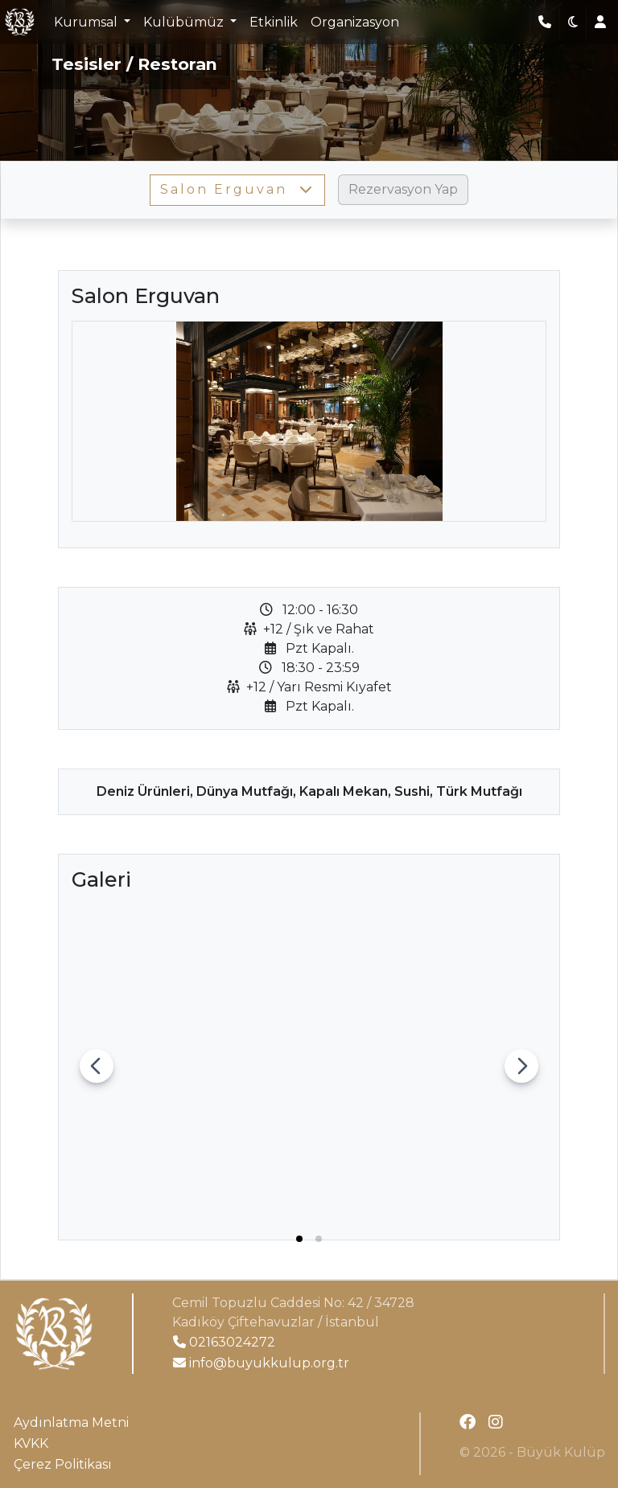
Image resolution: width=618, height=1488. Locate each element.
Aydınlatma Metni (71, 1422)
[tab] (299, 1239)
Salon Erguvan (237, 189)
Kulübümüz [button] (185, 22)
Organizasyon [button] (355, 22)
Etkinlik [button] (273, 22)
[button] (573, 22)
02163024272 (224, 1342)
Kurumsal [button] (87, 22)
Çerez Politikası (63, 1464)
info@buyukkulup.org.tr (261, 1363)
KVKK (31, 1443)
